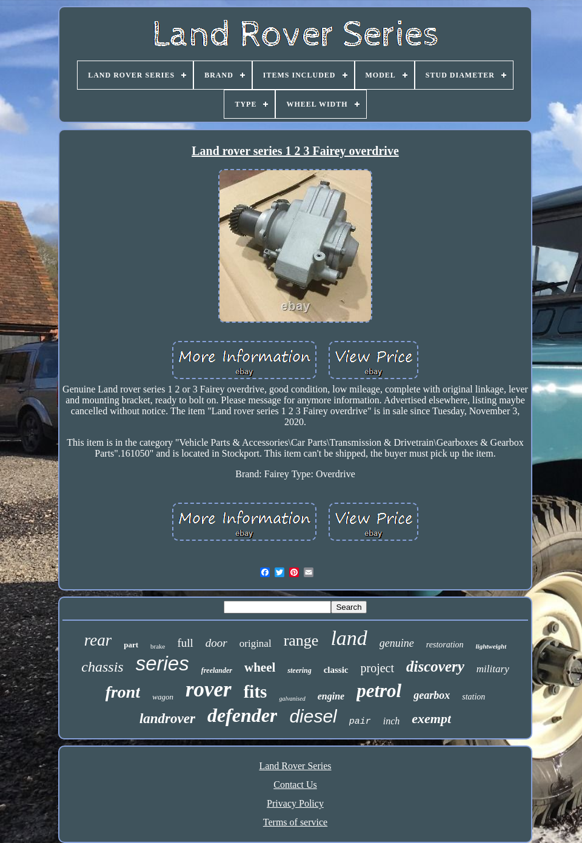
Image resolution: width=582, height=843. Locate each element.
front (123, 692)
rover (209, 689)
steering (299, 670)
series (162, 663)
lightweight (491, 646)
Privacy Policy (295, 803)
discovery (435, 666)
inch (391, 721)
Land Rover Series (295, 766)
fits (255, 691)
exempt (431, 718)
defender (242, 715)
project (378, 668)
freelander (216, 670)
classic (336, 670)
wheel (259, 667)
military (493, 669)
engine (331, 696)
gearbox (431, 695)
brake (157, 646)
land (348, 638)
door (216, 642)
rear (98, 640)
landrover (167, 718)
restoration (445, 644)
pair (360, 721)
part (131, 644)
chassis (102, 667)
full (185, 642)
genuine (397, 643)
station (473, 696)
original (255, 643)
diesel (312, 716)
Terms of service (295, 822)
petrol (378, 690)
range (301, 640)
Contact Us (295, 784)
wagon (162, 696)
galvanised (292, 698)
